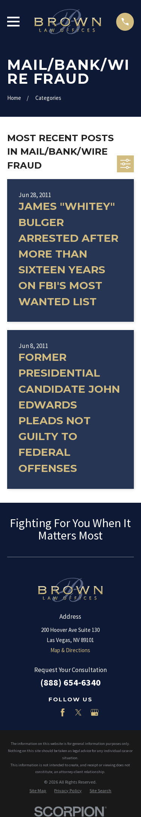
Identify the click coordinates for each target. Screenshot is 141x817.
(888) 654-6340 (70, 682)
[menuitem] (37, 791)
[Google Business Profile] (95, 712)
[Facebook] (63, 712)
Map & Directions (70, 650)
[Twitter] (78, 712)
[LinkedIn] (46, 712)
